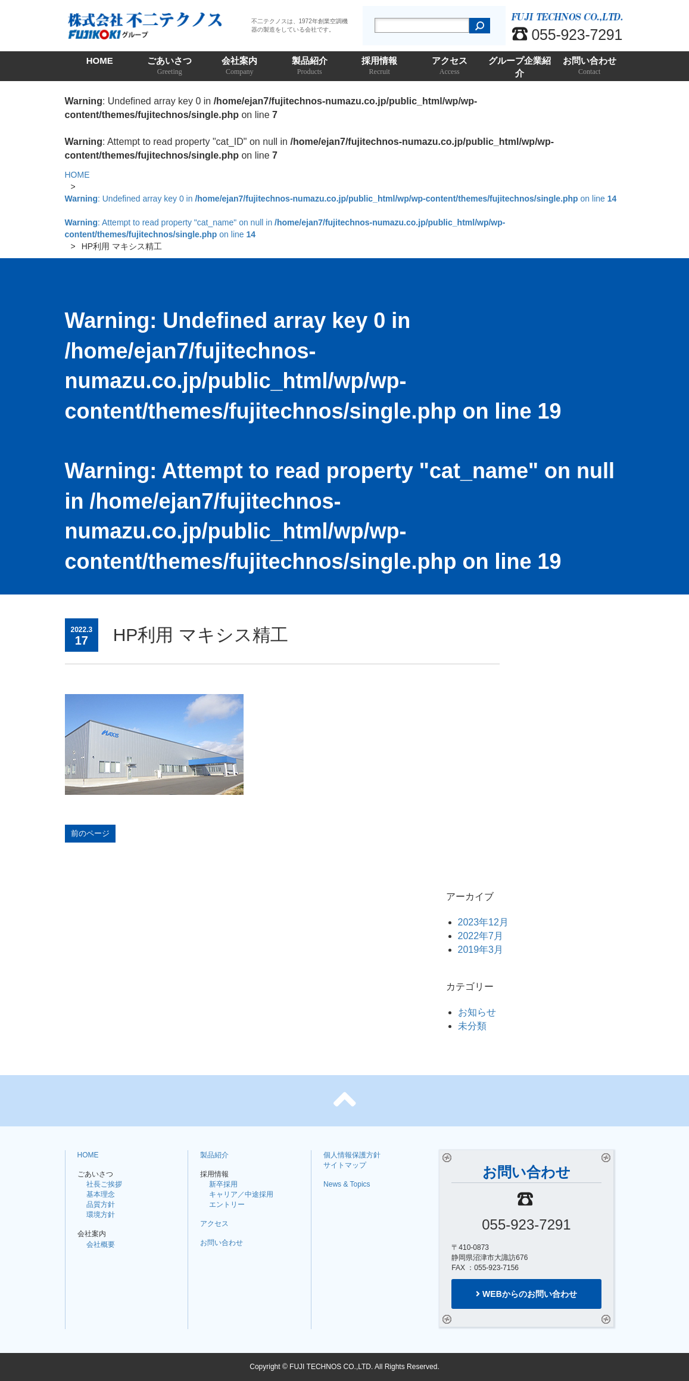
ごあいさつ (170, 66)
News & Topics (346, 1184)
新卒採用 (223, 1184)
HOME (99, 60)
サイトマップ (344, 1165)
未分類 (472, 1026)
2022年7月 (481, 936)
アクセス (449, 66)
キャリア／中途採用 (241, 1194)
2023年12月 (483, 922)
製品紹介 (310, 66)
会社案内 (240, 66)
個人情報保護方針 (352, 1155)
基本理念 (100, 1194)
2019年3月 (481, 950)
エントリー (227, 1204)
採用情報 (380, 66)
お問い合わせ (589, 66)
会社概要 (100, 1244)
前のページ (90, 833)
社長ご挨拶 (104, 1184)
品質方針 (100, 1204)
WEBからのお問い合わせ (526, 1294)
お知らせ (477, 1012)
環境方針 (100, 1214)
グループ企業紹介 (520, 68)
